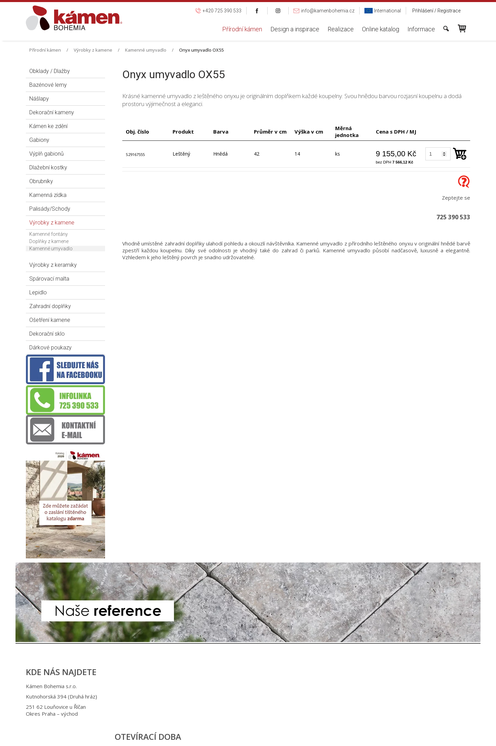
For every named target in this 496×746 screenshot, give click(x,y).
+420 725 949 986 (245, 696)
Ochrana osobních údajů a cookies (303, 736)
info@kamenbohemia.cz (252, 706)
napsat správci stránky (242, 736)
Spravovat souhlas (361, 736)
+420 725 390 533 (244, 686)
